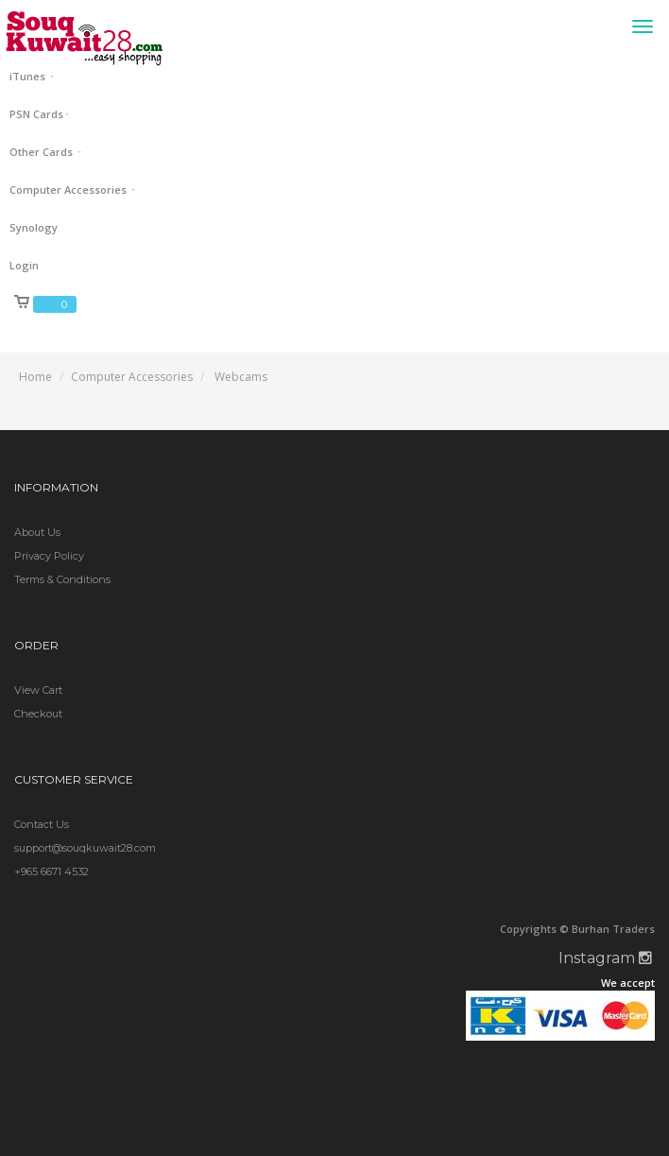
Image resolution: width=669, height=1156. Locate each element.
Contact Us (41, 824)
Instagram (605, 958)
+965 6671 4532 (51, 871)
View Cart (38, 690)
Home (35, 377)
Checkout (38, 713)
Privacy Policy (49, 555)
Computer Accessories (132, 377)
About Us (37, 532)
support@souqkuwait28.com (85, 847)
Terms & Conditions (62, 579)
